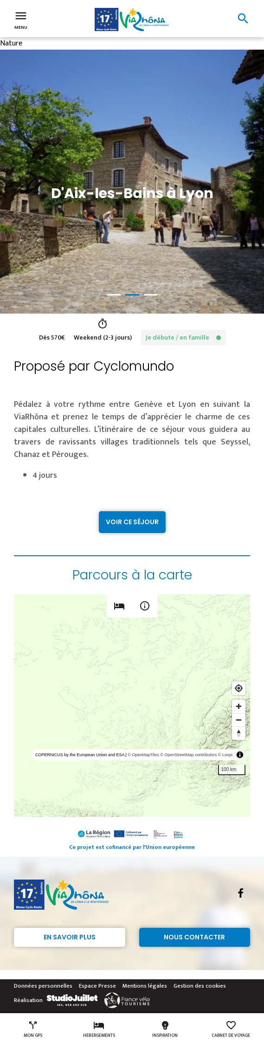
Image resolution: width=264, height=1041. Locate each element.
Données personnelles (43, 986)
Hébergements (99, 1029)
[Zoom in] (238, 706)
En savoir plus (70, 937)
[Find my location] (238, 688)
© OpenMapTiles (143, 754)
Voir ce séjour (132, 522)
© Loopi (225, 754)
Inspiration (165, 1029)
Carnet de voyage (231, 1029)
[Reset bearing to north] (238, 733)
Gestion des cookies (200, 986)
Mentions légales (144, 986)
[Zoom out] (238, 719)
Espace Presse (97, 986)
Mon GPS (33, 1029)
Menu (21, 19)
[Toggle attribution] (239, 754)
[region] (132, 705)
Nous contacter (194, 937)
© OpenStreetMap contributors (188, 754)
